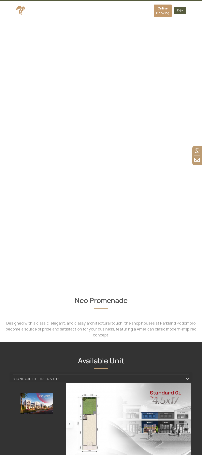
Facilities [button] (123, 10)
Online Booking (162, 10)
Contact (147, 10)
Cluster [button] (91, 10)
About (80, 10)
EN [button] (179, 10)
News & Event (136, 11)
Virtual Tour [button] (107, 10)
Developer (68, 10)
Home (57, 10)
